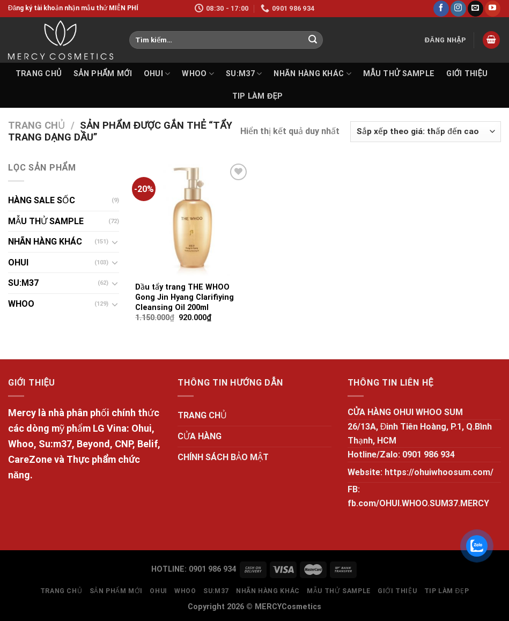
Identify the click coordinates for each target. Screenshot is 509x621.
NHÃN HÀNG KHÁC (312, 74)
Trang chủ (36, 125)
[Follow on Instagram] (458, 9)
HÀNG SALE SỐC (41, 200)
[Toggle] (115, 241)
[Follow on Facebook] (441, 9)
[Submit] (313, 40)
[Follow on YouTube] (492, 9)
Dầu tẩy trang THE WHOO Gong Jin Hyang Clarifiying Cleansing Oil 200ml (184, 297)
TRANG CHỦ (39, 73)
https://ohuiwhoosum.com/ (439, 472)
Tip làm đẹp (257, 96)
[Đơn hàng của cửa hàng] (425, 131)
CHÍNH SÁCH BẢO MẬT (223, 457)
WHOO (198, 74)
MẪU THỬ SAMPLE (398, 73)
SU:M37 (244, 74)
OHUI (157, 74)
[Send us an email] (475, 9)
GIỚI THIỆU (467, 73)
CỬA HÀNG (200, 436)
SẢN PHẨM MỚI (102, 73)
